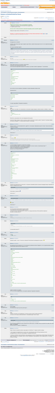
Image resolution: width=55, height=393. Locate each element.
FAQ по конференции (52, 0)
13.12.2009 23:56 (14, 243)
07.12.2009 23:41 (14, 238)
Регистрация (12, 5)
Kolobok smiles (30, 355)
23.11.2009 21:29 (14, 56)
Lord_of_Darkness (6, 16)
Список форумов (3, 12)
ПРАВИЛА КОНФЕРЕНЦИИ (5, 5)
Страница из (41, 341)
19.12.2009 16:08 (14, 328)
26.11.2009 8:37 (14, 182)
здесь (44, 33)
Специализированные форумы (12, 12)
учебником (26, 30)
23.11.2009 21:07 (14, 40)
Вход (9, 5)
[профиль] (53, 40)
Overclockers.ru (3, 0)
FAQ (23, 5)
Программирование (21, 12)
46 (51, 341)
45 (50, 341)
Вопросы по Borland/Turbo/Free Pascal (11, 14)
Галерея (21, 5)
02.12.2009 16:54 (14, 195)
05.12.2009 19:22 (14, 232)
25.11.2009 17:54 (14, 106)
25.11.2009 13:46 (14, 62)
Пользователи (17, 5)
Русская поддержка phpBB (24, 355)
